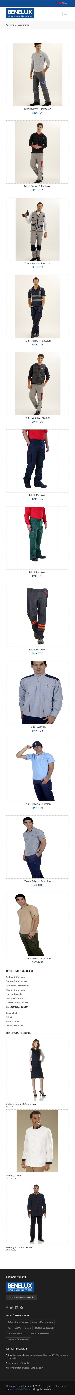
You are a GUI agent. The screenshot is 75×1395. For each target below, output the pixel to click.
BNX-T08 (37, 730)
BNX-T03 (37, 267)
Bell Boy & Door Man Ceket (19, 1247)
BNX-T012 (37, 962)
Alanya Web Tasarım (20, 1389)
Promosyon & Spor (15, 1026)
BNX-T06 (37, 576)
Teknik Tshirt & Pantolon (37, 340)
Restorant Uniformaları (17, 986)
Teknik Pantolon (37, 495)
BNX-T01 (37, 112)
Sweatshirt (11, 1013)
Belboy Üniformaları (16, 977)
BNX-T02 (37, 190)
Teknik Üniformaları (16, 998)
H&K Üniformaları (14, 994)
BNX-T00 (37, 421)
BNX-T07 (37, 653)
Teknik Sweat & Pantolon (37, 109)
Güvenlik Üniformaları (17, 1003)
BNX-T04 (37, 344)
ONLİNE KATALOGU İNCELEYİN (21, 1297)
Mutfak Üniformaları (16, 990)
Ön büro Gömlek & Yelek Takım (21, 1104)
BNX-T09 (37, 807)
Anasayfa (10, 25)
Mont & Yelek (12, 1021)
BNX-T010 (37, 885)
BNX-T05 (37, 499)
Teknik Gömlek (37, 726)
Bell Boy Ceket (13, 1175)
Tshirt (9, 1017)
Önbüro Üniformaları (16, 981)
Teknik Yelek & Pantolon (37, 263)
